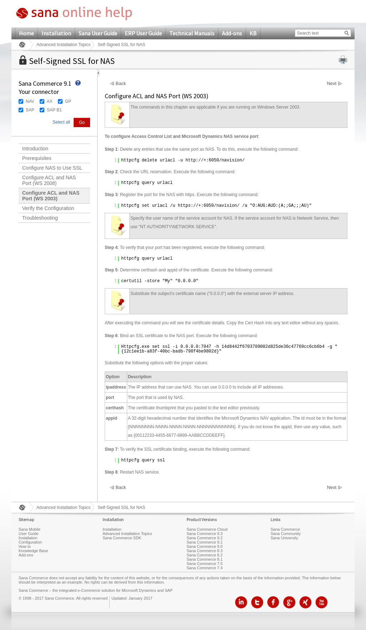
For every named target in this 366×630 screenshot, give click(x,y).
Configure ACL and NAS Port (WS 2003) (50, 195)
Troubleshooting (40, 218)
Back (121, 83)
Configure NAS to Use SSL (52, 168)
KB (253, 33)
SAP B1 (54, 110)
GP (68, 101)
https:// (188, 205)
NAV (30, 101)
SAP (30, 110)
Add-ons (232, 33)
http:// (194, 160)
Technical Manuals (191, 33)
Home (26, 33)
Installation (56, 33)
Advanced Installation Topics (63, 44)
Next (332, 83)
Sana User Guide (98, 33)
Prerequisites (36, 158)
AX (50, 101)
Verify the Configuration (48, 208)
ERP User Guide (143, 33)
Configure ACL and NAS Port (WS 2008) (49, 180)
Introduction (35, 148)
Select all (61, 122)
